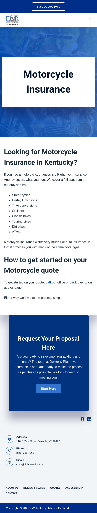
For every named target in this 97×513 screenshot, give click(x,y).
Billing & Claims (34, 487)
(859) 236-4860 (25, 452)
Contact (11, 493)
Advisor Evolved (58, 508)
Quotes (55, 487)
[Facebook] (82, 419)
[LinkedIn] (89, 419)
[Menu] (89, 20)
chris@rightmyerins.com (30, 464)
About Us (12, 487)
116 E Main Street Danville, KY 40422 (38, 441)
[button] (48, 388)
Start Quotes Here (48, 6)
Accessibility (74, 487)
